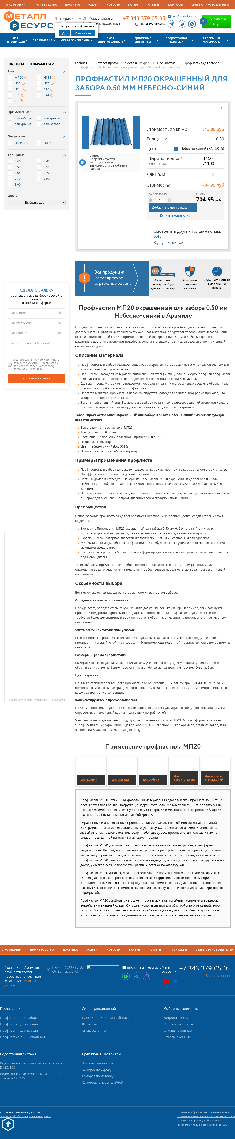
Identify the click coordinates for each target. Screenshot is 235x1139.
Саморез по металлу (98, 1076)
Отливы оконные (178, 1030)
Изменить (83, 33)
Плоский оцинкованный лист (105, 1017)
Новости (113, 4)
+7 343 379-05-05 (144, 18)
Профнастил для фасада (19, 1030)
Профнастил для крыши (19, 1024)
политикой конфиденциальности (34, 363)
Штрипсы (89, 1024)
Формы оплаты (101, 18)
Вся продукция (16, 40)
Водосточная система (176, 40)
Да (64, 33)
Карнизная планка (178, 1024)
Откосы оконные (177, 1037)
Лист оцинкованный (110, 40)
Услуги (93, 4)
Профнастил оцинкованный (22, 1037)
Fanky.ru (222, 1124)
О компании (16, 4)
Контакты (176, 4)
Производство (45, 4)
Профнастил (43, 40)
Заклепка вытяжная (97, 1063)
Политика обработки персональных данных (25, 1116)
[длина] (213, 174)
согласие (31, 366)
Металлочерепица (75, 40)
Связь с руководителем (210, 4)
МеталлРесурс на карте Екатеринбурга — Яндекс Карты (36, 700)
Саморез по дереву (97, 1069)
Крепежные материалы (212, 40)
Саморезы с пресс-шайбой (102, 1082)
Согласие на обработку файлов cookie (199, 1120)
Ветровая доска (176, 1017)
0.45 (158, 236)
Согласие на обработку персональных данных (203, 1112)
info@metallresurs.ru (185, 16)
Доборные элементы (143, 40)
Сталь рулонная (94, 1030)
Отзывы (154, 4)
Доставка (72, 4)
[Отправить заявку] (36, 378)
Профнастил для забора (19, 1017)
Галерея (134, 4)
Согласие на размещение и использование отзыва (206, 1116)
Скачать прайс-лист (104, 23)
